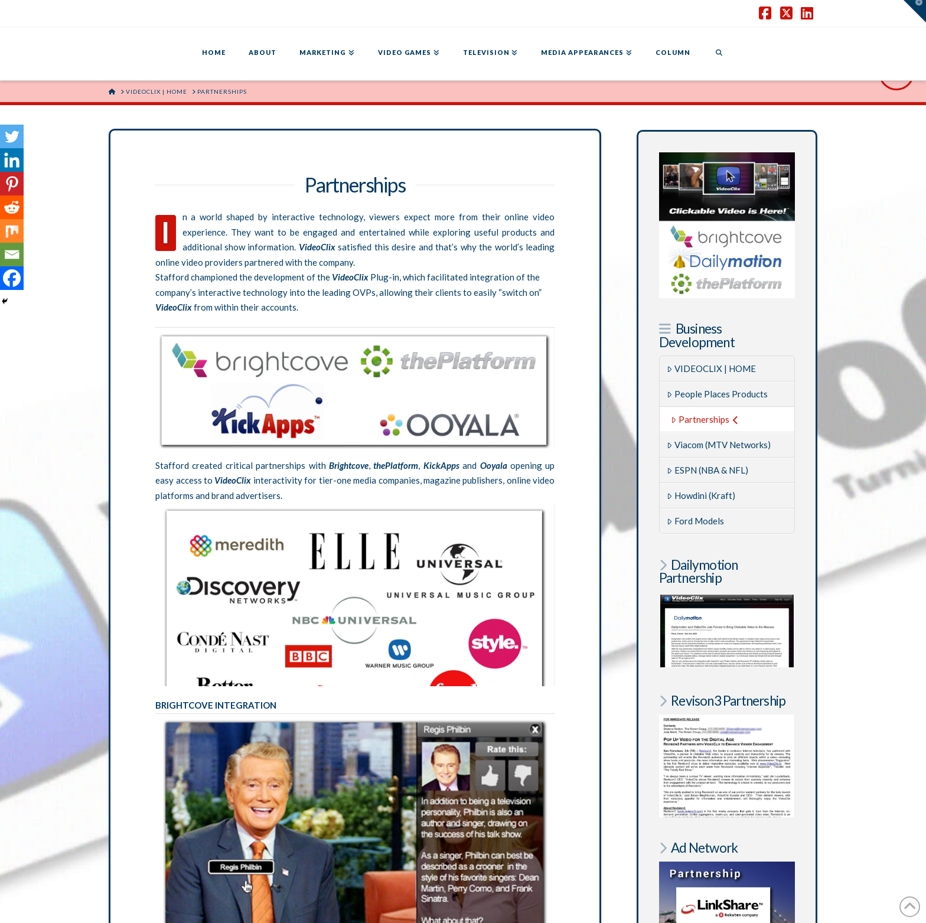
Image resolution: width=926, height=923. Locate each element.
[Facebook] (12, 278)
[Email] (12, 254)
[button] (915, 11)
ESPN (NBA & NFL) (707, 470)
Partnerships (704, 419)
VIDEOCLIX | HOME (711, 368)
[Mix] (12, 231)
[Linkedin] (12, 160)
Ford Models (695, 521)
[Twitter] (12, 136)
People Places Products (717, 394)
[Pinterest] (12, 183)
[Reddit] (12, 207)
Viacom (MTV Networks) (719, 444)
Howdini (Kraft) (701, 495)
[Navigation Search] (719, 53)
